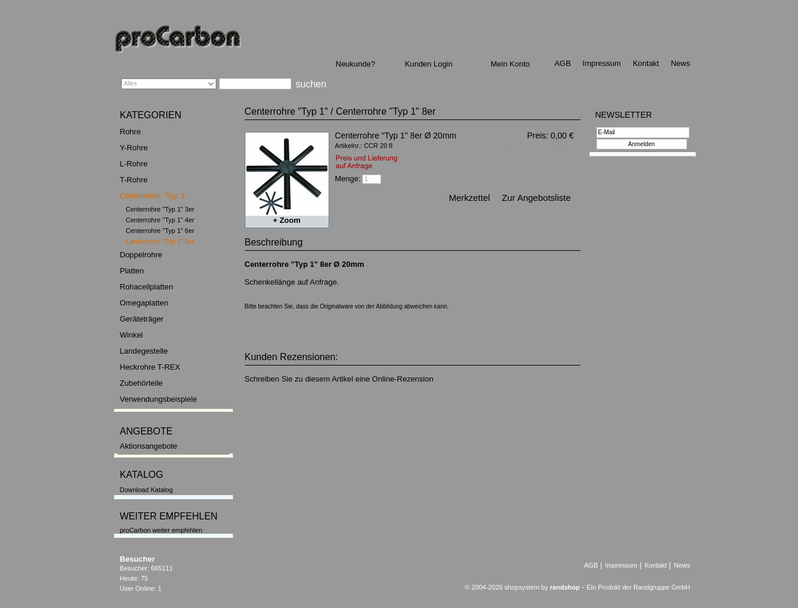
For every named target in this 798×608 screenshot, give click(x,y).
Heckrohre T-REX (150, 367)
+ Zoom (287, 220)
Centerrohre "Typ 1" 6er (160, 230)
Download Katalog (146, 489)
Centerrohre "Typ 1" (154, 195)
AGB (562, 63)
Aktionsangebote (149, 446)
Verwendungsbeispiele (158, 399)
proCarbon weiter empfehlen (161, 530)
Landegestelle (144, 350)
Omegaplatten (144, 302)
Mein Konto (510, 63)
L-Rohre (134, 163)
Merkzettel (469, 198)
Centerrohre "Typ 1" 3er (160, 209)
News (680, 63)
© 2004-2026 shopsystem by (522, 587)
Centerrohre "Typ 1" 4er (160, 219)
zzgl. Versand (557, 146)
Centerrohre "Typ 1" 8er (160, 241)
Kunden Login (428, 63)
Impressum (602, 63)
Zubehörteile (141, 383)
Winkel (131, 334)
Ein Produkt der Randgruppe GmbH (638, 587)
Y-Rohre (134, 147)
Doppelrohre (141, 254)
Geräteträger (142, 318)
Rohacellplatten (147, 286)
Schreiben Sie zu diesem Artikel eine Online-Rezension (339, 378)
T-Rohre (134, 179)
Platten (132, 270)
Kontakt (646, 63)
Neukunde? (356, 63)
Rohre (130, 131)
